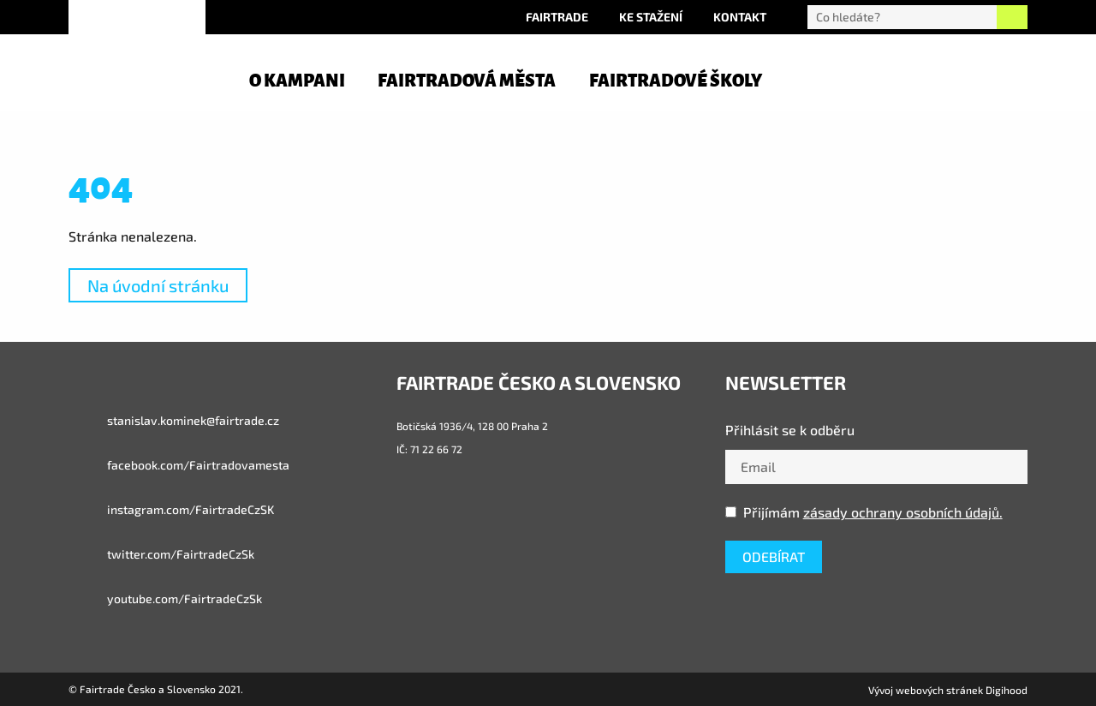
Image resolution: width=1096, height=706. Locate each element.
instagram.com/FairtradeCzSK (171, 510)
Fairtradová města (467, 80)
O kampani (297, 80)
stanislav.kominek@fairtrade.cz (173, 420)
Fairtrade (557, 16)
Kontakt (739, 16)
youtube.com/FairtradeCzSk (165, 599)
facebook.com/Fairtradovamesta (178, 465)
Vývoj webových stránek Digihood (948, 690)
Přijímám (864, 512)
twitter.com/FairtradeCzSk (161, 554)
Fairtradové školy (675, 80)
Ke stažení (650, 16)
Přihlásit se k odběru (790, 430)
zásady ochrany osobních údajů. (903, 512)
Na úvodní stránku (158, 285)
